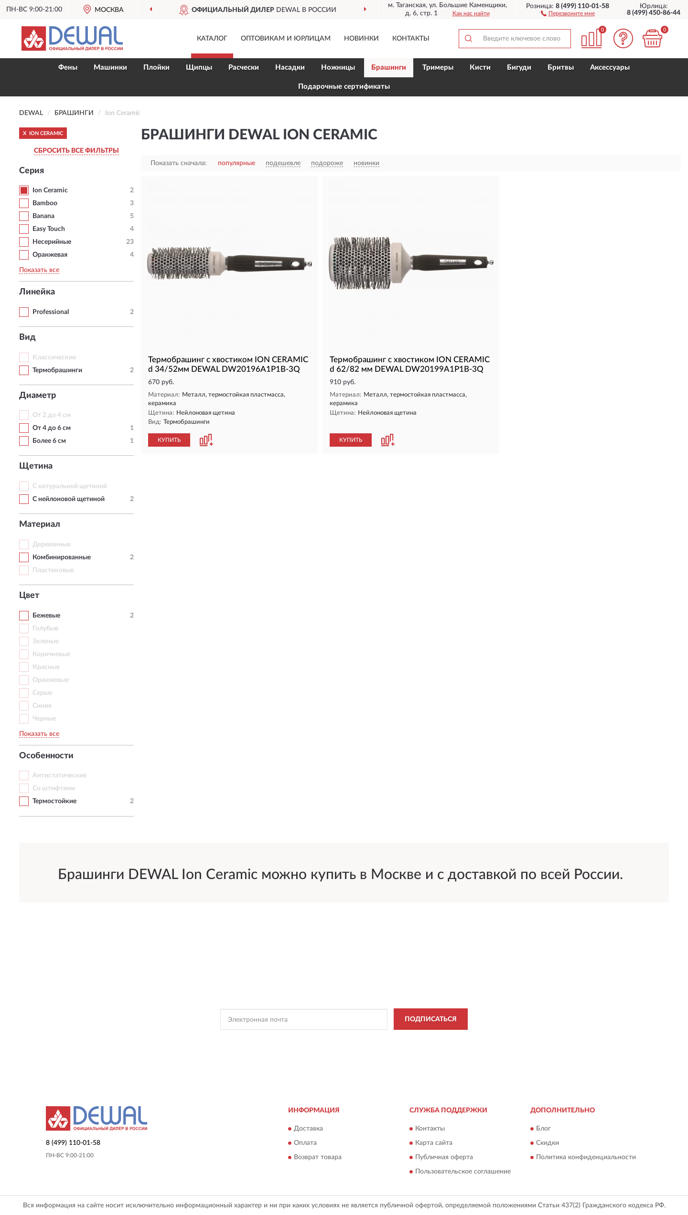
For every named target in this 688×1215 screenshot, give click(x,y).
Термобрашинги (57, 370)
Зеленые (45, 641)
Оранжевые (50, 680)
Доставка (308, 1129)
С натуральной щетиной (69, 486)
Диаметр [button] (37, 395)
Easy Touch (48, 229)
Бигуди (519, 67)
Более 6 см (49, 441)
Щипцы (199, 67)
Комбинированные (61, 557)
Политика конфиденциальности (586, 1157)
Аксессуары (610, 67)
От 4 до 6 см (51, 428)
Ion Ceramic (50, 190)
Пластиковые (53, 570)
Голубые (45, 628)
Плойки (156, 67)
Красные (46, 667)
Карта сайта (433, 1143)
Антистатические (59, 775)
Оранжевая (49, 254)
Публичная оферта (444, 1157)
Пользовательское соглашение (463, 1172)
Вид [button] (27, 337)
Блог (543, 1129)
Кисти (480, 67)
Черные (44, 718)
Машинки (110, 67)
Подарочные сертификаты (344, 86)
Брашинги (388, 67)
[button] (568, 13)
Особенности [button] (46, 756)
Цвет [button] (29, 595)
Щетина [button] (36, 466)
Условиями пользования (429, 1041)
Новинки (361, 38)
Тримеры (437, 67)
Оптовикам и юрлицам (286, 38)
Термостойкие (54, 801)
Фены (67, 67)
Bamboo (44, 203)
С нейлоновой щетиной (68, 499)
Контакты (411, 38)
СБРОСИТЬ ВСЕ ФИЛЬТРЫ (76, 150)
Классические (54, 357)
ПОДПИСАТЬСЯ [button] (431, 1019)
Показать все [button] (39, 270)
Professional (50, 312)
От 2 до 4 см (51, 415)
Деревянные (51, 544)
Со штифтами (53, 788)
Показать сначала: (178, 163)
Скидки (547, 1143)
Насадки (290, 67)
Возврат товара (318, 1157)
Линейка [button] (37, 292)
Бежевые (46, 615)
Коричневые (51, 654)
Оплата (305, 1143)
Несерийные (51, 242)
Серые (42, 693)
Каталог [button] (212, 38)
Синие (42, 705)
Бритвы (561, 67)
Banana (43, 216)
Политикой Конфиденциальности (345, 1041)
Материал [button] (39, 524)
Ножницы (338, 67)
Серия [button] (31, 171)
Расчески (243, 67)
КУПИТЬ (169, 440)
